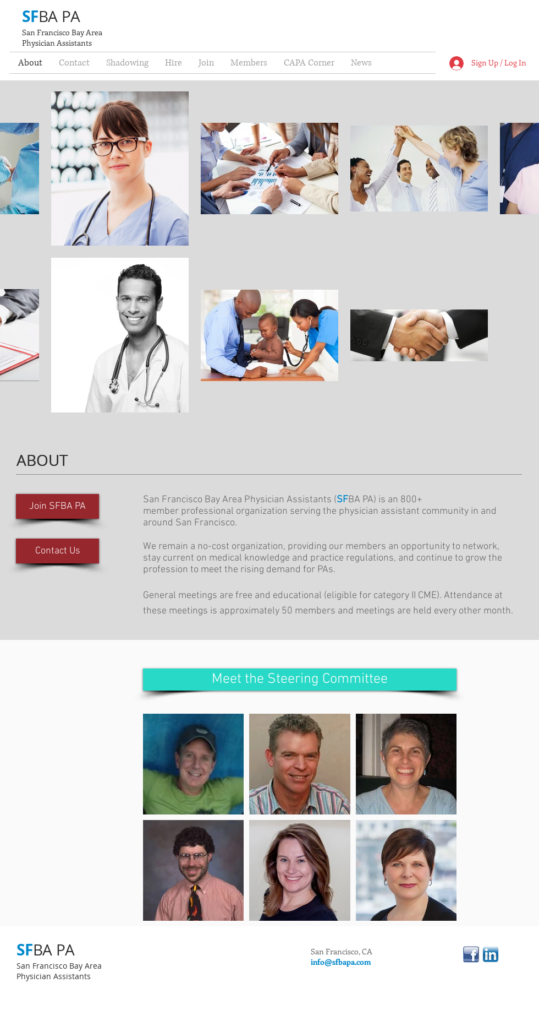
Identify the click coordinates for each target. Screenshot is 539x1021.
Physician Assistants (57, 42)
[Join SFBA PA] (57, 506)
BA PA (59, 16)
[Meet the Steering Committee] (300, 680)
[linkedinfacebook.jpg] (471, 954)
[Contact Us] (57, 551)
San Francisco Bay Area (62, 32)
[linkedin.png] (490, 954)
